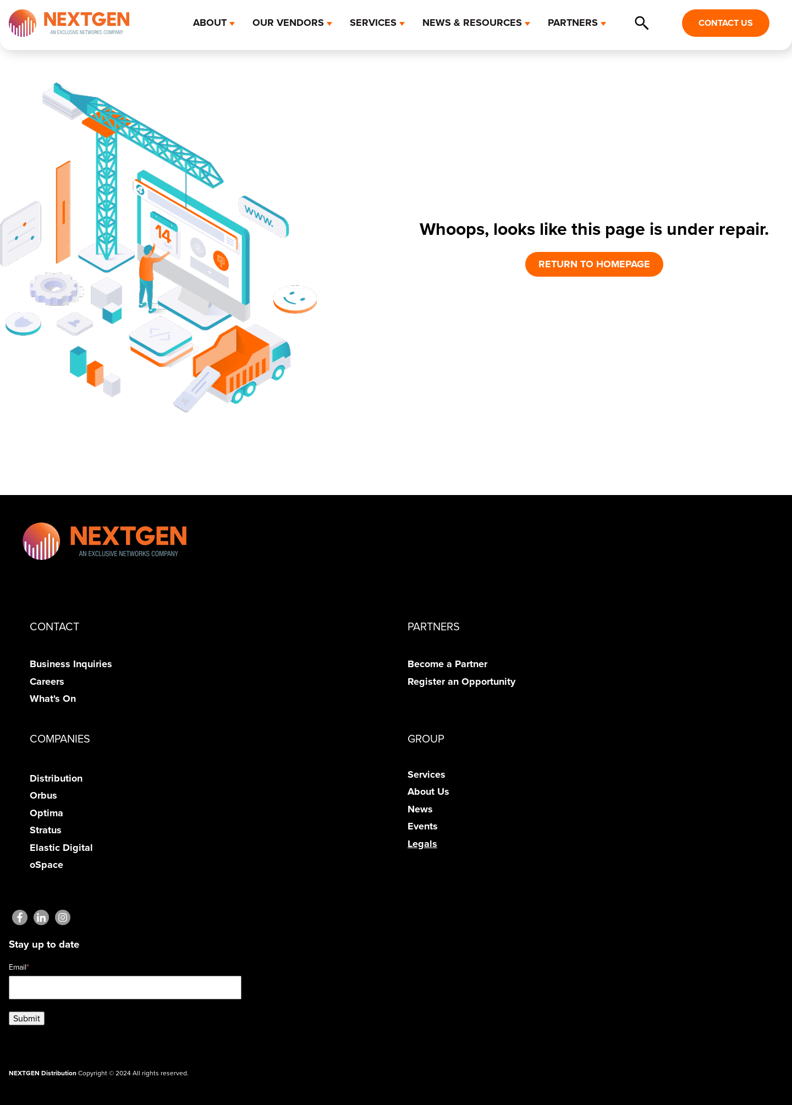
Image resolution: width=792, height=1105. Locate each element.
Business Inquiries (71, 664)
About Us (428, 791)
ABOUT (210, 22)
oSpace (46, 864)
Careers (47, 681)
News (420, 809)
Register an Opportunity (461, 681)
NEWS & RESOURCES (472, 22)
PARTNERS (573, 22)
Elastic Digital (61, 847)
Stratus (46, 830)
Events (423, 826)
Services (427, 774)
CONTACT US (725, 23)
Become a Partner (447, 664)
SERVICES (373, 22)
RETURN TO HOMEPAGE (594, 264)
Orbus (43, 795)
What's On (53, 698)
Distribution (56, 778)
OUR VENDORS (288, 22)
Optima (46, 813)
